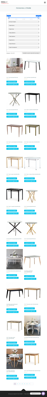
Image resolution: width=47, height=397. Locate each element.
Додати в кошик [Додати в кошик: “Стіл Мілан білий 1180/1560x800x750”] (12, 275)
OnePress (29, 393)
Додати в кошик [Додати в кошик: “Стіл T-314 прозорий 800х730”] (29, 242)
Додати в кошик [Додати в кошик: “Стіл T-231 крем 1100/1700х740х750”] (29, 308)
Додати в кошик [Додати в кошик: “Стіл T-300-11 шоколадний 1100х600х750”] (12, 146)
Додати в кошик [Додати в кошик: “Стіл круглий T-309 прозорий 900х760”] (12, 242)
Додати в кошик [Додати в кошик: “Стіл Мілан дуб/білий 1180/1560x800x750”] (29, 276)
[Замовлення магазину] (31, 53)
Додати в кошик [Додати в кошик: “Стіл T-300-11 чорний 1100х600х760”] (29, 113)
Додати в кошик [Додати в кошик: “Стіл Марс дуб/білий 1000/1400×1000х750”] (12, 375)
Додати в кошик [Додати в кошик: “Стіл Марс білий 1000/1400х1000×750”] (29, 341)
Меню (45, 2)
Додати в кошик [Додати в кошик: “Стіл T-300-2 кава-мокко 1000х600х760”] (29, 146)
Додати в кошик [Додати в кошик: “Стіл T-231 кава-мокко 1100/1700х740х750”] (12, 342)
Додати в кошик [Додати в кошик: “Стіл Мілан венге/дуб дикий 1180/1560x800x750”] (12, 309)
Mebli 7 (4, 2)
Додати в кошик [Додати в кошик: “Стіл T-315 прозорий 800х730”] (12, 113)
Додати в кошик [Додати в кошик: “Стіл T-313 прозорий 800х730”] (29, 210)
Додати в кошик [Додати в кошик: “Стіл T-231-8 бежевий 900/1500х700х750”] (29, 374)
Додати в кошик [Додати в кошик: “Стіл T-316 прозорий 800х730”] (12, 81)
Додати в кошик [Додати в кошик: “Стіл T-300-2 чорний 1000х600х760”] (12, 210)
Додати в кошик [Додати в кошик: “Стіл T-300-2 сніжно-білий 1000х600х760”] (29, 178)
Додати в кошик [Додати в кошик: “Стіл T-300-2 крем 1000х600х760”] (12, 178)
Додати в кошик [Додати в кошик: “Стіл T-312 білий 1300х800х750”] (29, 81)
